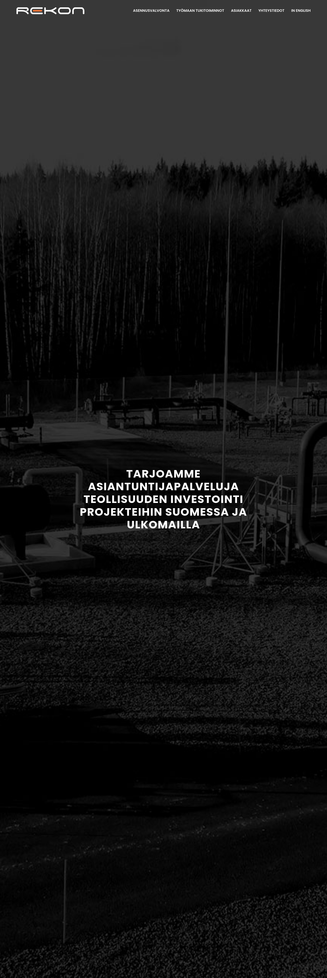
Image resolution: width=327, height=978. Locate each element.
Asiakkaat (241, 10)
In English (301, 10)
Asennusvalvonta (151, 10)
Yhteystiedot (271, 10)
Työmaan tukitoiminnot (200, 10)
